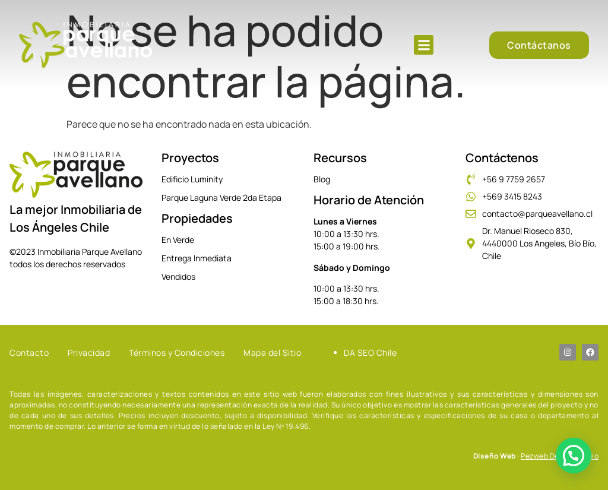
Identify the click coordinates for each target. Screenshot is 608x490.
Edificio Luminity (192, 179)
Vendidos (178, 276)
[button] (423, 45)
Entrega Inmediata (197, 258)
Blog (322, 179)
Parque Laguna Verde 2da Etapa (221, 197)
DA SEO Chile (370, 352)
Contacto (29, 352)
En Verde (178, 239)
